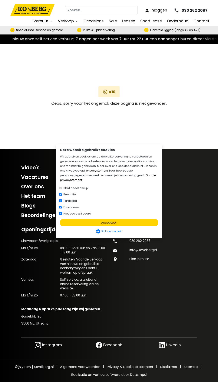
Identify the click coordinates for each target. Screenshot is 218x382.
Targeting (70, 201)
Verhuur (43, 21)
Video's (30, 167)
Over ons (32, 186)
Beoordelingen (40, 215)
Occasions (93, 21)
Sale (113, 21)
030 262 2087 (139, 241)
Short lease (151, 21)
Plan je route (139, 259)
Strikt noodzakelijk (75, 188)
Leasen (128, 21)
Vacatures (35, 177)
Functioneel (71, 207)
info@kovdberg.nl (143, 250)
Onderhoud (177, 21)
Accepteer (109, 222)
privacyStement (97, 170)
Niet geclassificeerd (77, 213)
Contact (201, 21)
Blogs (28, 205)
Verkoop (68, 21)
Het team (33, 196)
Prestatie (69, 194)
